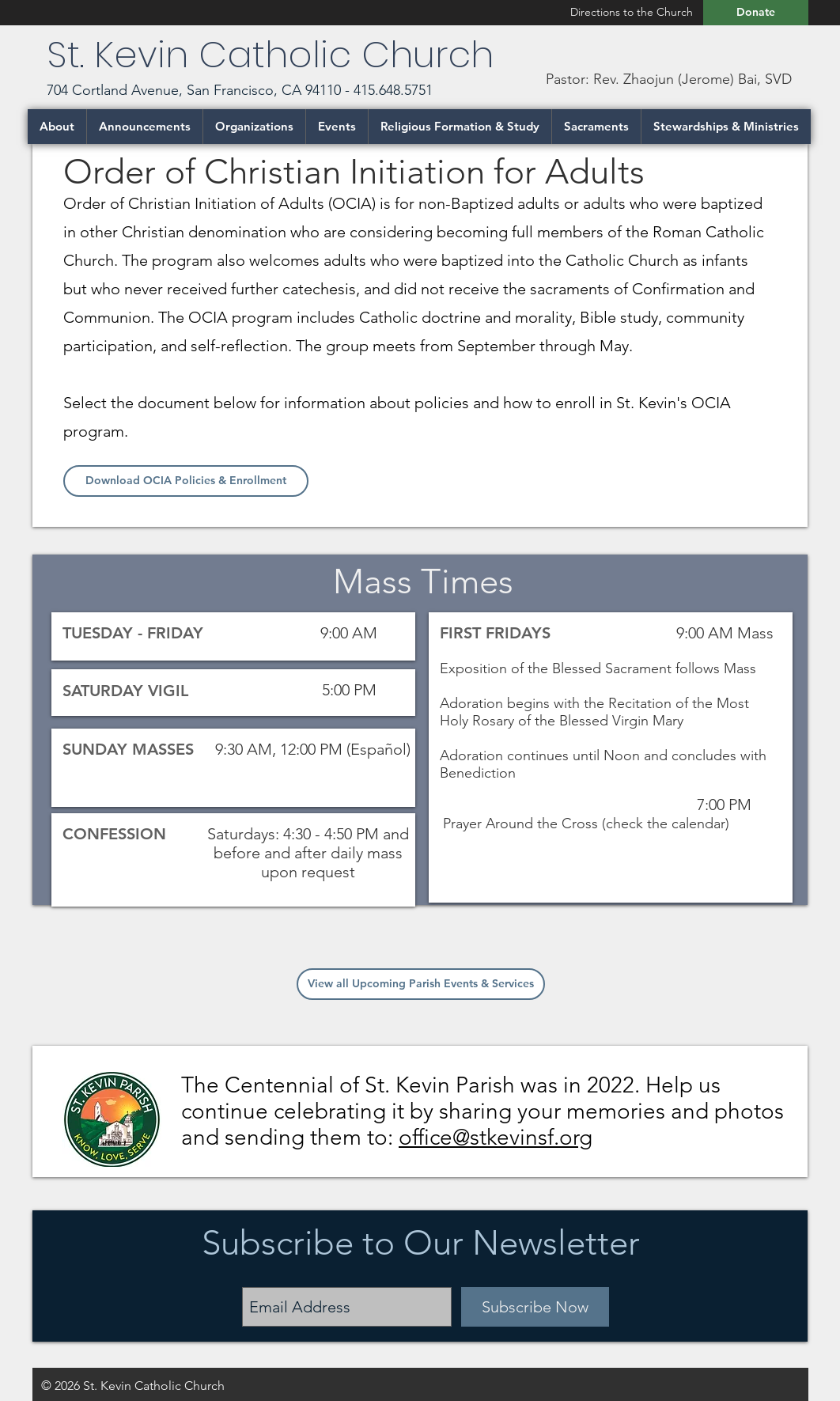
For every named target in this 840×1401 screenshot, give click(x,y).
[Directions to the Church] (631, 12)
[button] (57, 126)
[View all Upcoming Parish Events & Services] (421, 984)
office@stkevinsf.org (495, 1137)
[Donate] (755, 12)
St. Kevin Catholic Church (275, 54)
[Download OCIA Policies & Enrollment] (185, 481)
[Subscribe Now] (535, 1307)
